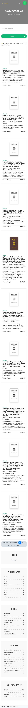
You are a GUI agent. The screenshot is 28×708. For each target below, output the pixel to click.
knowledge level (8, 622)
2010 (5, 576)
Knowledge (7, 613)
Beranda (10, 14)
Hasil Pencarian (16, 14)
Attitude (6, 615)
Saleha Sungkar (8, 650)
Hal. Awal (5, 542)
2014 (5, 579)
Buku (5, 696)
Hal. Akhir (16, 545)
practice (6, 618)
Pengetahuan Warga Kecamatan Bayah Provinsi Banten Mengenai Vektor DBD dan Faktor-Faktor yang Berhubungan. (14, 363)
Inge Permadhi (7, 668)
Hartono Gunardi (8, 663)
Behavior (6, 629)
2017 (5, 590)
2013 (5, 581)
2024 (5, 592)
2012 (5, 583)
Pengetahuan (7, 626)
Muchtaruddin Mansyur (10, 661)
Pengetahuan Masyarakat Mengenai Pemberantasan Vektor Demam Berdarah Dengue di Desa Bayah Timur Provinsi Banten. (13, 212)
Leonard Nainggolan (9, 659)
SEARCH (12, 37)
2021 (5, 588)
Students (6, 624)
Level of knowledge (9, 633)
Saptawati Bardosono (9, 652)
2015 (5, 585)
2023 (5, 594)
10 (11, 545)
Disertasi (6, 694)
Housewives (7, 631)
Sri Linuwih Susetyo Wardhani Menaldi (11, 671)
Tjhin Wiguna (7, 656)
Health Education (8, 620)
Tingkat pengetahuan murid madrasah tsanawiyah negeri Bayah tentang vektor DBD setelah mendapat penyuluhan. (13, 71)
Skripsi (6, 689)
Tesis (5, 692)
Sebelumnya (13, 542)
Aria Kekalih (7, 665)
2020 (5, 597)
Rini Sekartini (7, 654)
